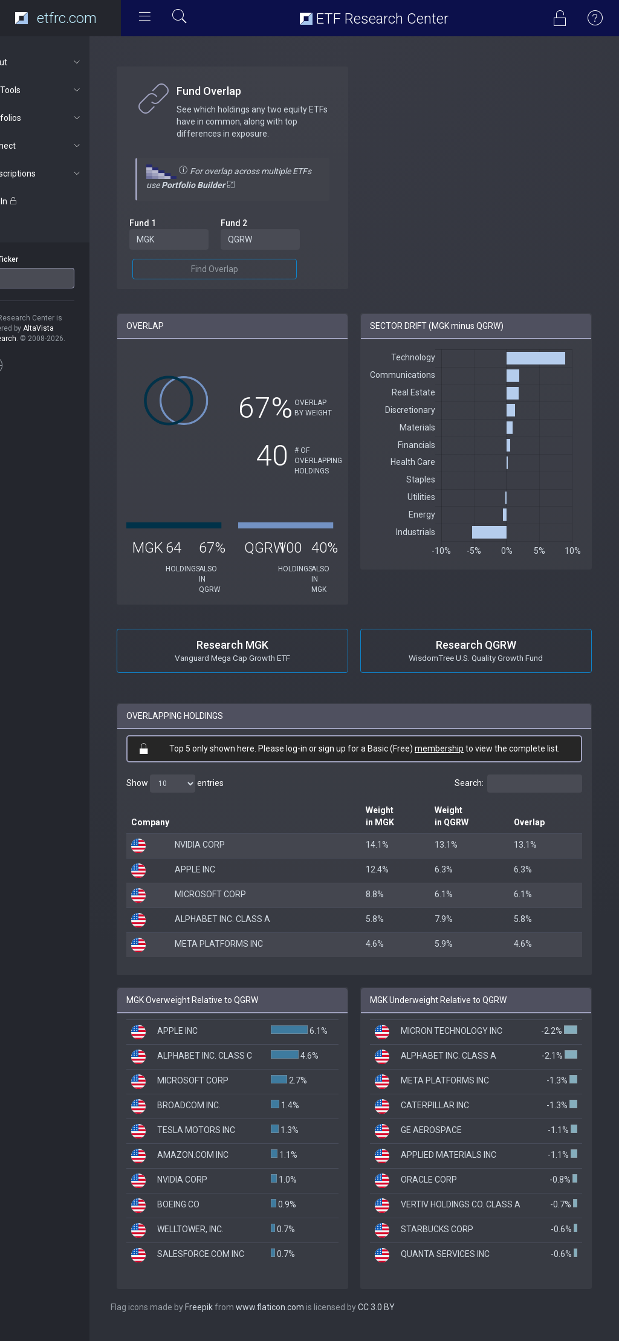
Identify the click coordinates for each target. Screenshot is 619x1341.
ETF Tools (64, 90)
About (64, 62)
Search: (518, 783)
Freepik (230, 1317)
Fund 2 (258, 223)
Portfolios (64, 118)
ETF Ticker (32, 259)
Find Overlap (239, 269)
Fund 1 (174, 223)
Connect (64, 146)
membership (454, 748)
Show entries (206, 783)
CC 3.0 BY (407, 1317)
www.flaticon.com (301, 1317)
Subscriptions (64, 173)
